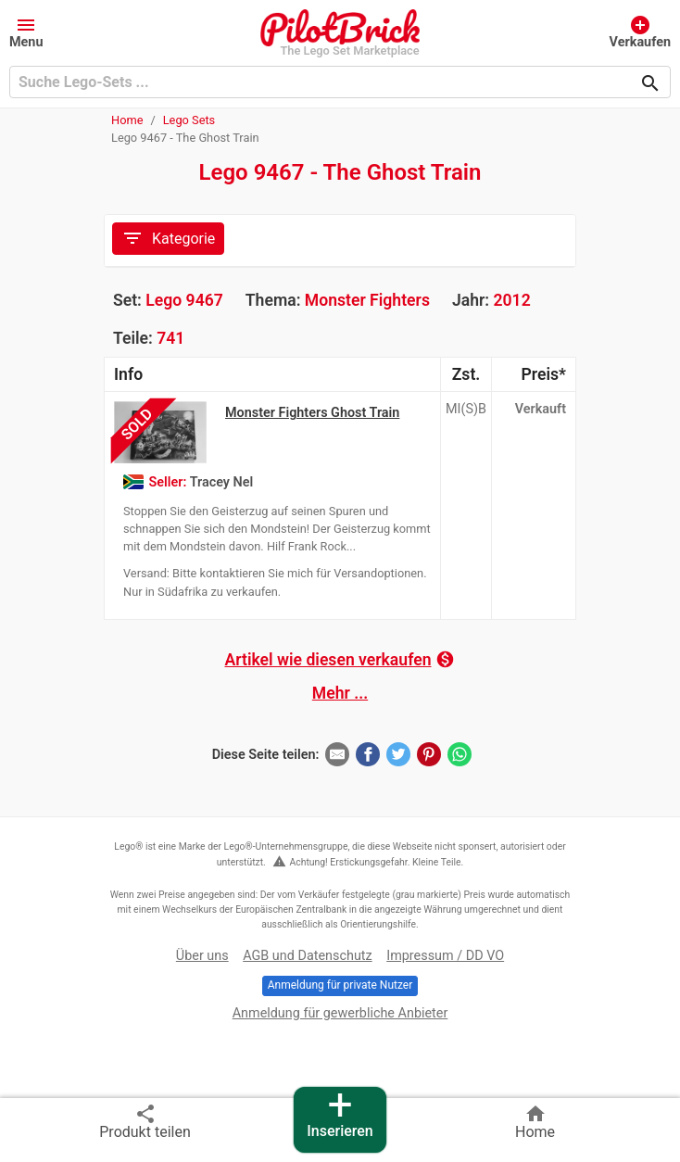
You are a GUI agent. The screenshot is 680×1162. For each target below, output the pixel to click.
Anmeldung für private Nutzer (340, 985)
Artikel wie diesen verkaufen (340, 659)
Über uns (202, 956)
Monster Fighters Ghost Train (312, 413)
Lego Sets (189, 120)
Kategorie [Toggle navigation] (168, 238)
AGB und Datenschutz (307, 956)
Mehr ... (340, 693)
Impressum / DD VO (445, 956)
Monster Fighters (367, 300)
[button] (26, 31)
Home (127, 120)
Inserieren (340, 1113)
